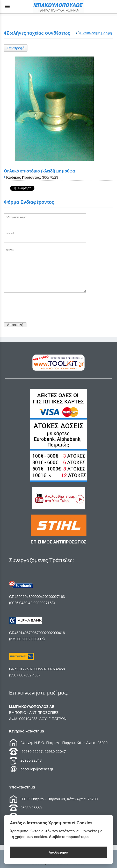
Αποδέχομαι (58, 852)
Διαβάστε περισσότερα (69, 837)
